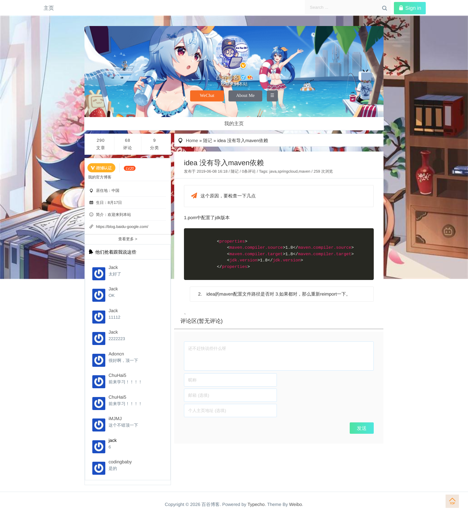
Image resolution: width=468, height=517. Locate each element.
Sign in (409, 8)
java (273, 171)
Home (192, 140)
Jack (113, 267)
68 (127, 145)
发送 (362, 428)
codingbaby (120, 461)
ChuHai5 (117, 375)
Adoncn (116, 353)
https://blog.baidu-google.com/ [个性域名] (122, 226)
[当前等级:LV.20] (130, 168)
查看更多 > (127, 239)
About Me (245, 95)
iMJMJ (115, 418)
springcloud (287, 171)
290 (100, 145)
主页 (49, 7)
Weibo (295, 504)
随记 (207, 140)
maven (304, 171)
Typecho (256, 504)
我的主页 (234, 123)
